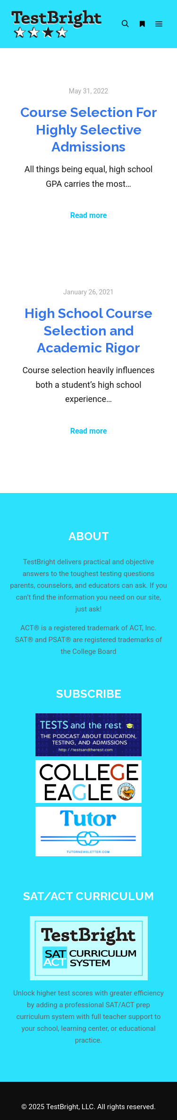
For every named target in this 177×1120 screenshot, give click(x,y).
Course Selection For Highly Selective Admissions (88, 129)
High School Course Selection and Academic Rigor (88, 330)
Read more (88, 215)
